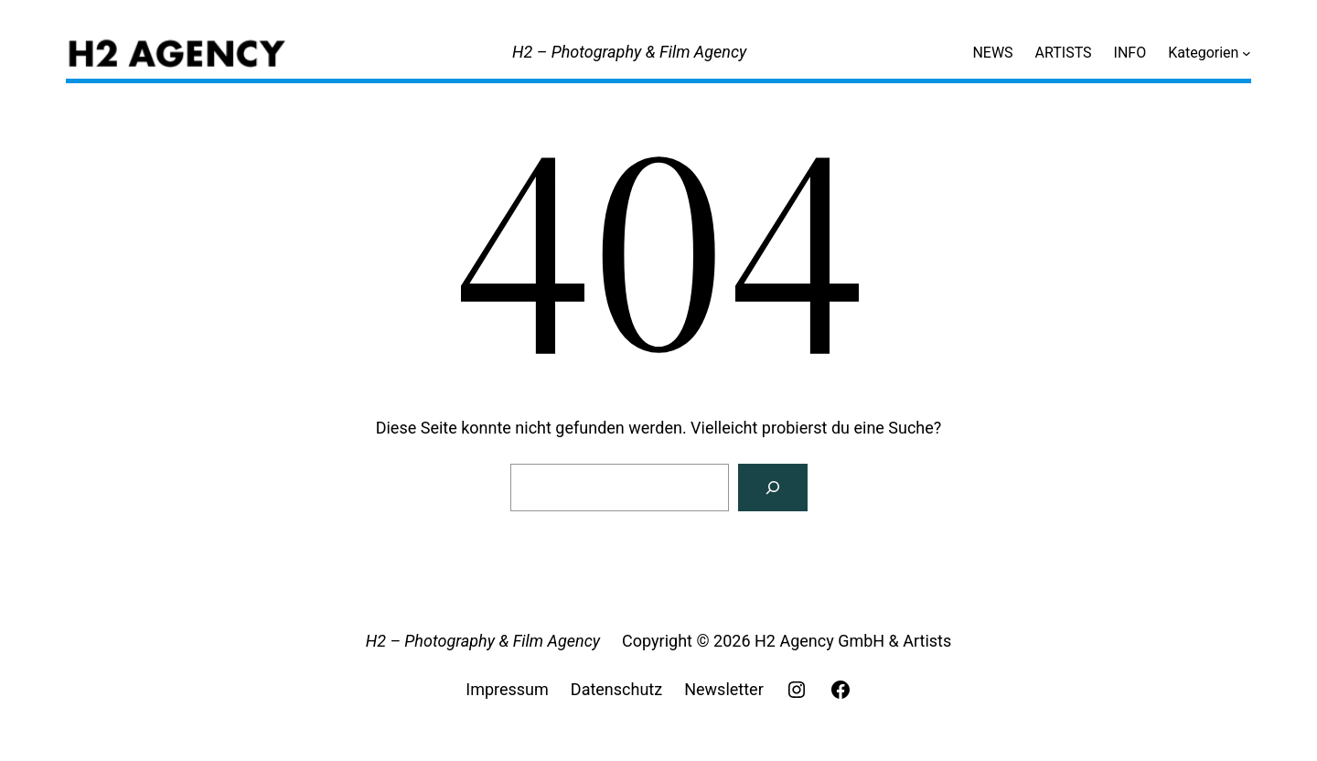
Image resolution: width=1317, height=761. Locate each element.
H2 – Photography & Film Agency (629, 51)
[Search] (773, 487)
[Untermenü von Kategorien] (1246, 53)
